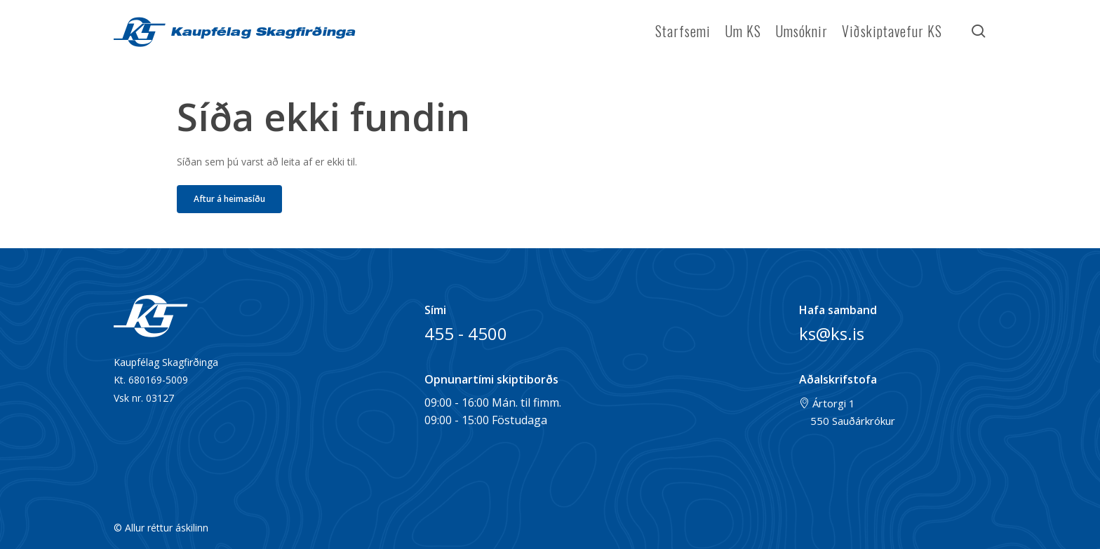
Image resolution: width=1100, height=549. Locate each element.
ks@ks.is (831, 333)
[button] (229, 199)
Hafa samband (838, 310)
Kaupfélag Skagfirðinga (260, 33)
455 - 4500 (465, 333)
